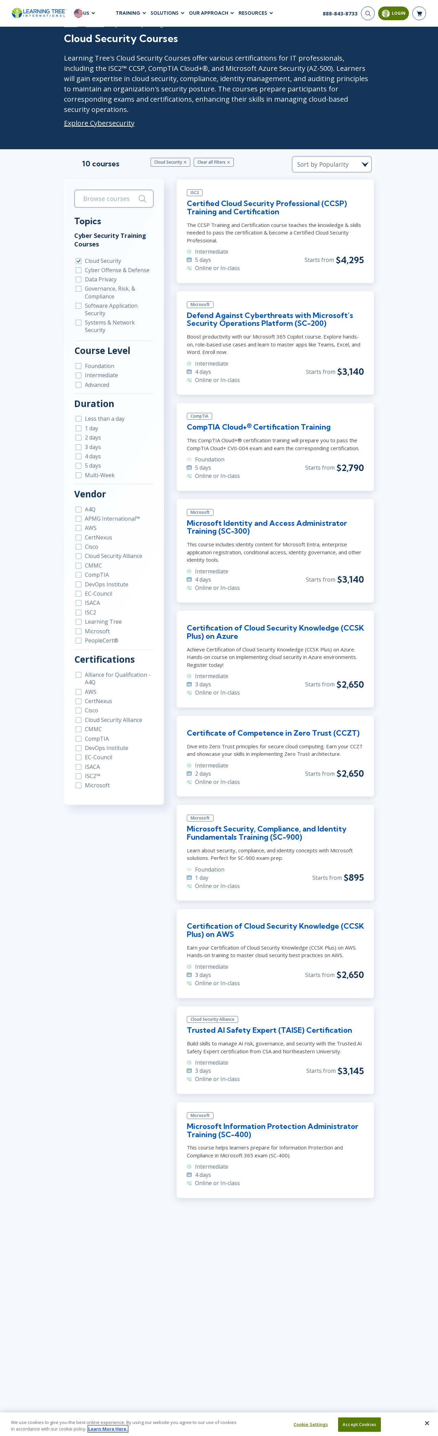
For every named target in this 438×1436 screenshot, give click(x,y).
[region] (219, 1424)
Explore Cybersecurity (93, 112)
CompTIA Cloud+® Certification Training (257, 418)
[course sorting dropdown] (339, 154)
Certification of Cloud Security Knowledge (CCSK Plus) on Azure (274, 624)
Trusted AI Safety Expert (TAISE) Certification (269, 1024)
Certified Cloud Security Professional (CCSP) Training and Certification (265, 198)
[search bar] (110, 189)
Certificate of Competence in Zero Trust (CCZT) (272, 725)
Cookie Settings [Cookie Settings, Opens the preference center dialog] (311, 1424)
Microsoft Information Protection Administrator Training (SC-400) (271, 1124)
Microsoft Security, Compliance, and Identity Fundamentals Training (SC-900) (265, 826)
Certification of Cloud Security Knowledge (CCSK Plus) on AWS (274, 924)
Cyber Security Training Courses (104, 229)
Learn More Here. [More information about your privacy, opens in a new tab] (108, 1429)
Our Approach (208, 13)
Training (128, 13)
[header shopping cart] (419, 14)
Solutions (165, 13)
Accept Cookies (359, 1424)
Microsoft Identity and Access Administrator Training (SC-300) (265, 519)
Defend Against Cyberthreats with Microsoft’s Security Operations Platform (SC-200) (268, 310)
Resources (253, 13)
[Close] (427, 1423)
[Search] (368, 14)
